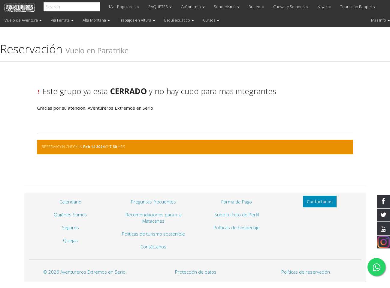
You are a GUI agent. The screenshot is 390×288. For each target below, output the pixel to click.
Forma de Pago (236, 202)
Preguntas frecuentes (153, 202)
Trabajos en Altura (137, 20)
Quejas (70, 240)
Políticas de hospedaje (236, 227)
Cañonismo (193, 6)
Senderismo (227, 6)
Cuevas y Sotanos (290, 6)
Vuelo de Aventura (23, 20)
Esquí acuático (179, 20)
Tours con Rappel (358, 6)
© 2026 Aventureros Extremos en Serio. (85, 272)
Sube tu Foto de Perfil (236, 215)
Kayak (324, 6)
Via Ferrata (62, 20)
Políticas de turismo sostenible (153, 234)
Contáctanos (153, 247)
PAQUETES (160, 6)
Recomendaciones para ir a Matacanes (153, 218)
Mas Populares (124, 6)
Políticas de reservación (305, 272)
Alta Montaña (96, 20)
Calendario (70, 202)
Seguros (70, 227)
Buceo (256, 6)
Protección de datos (195, 272)
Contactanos (320, 201)
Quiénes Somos (70, 215)
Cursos (211, 20)
